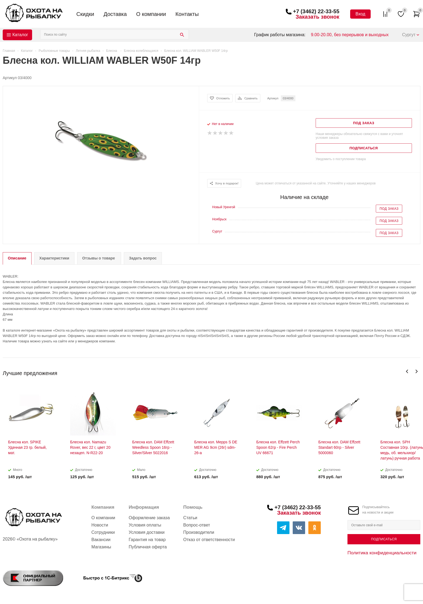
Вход (360, 14)
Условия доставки (147, 532)
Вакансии (101, 539)
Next (416, 371)
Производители (198, 532)
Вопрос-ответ (196, 525)
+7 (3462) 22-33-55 (316, 11)
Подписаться (384, 539)
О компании (151, 14)
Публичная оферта (148, 547)
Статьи (190, 517)
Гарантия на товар (147, 539)
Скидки (85, 14)
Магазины (101, 547)
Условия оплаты (145, 525)
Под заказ (389, 209)
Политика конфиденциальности (382, 552)
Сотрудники (103, 532)
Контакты (187, 14)
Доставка (115, 14)
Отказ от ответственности (209, 539)
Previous (407, 371)
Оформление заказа (149, 517)
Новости (99, 525)
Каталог (20, 34)
